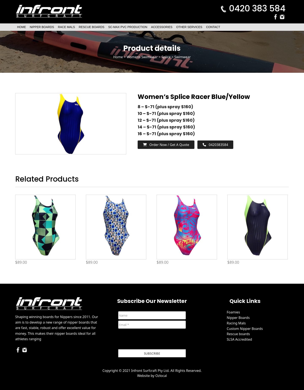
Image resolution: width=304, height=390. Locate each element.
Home (21, 27)
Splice (166, 57)
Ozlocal (161, 375)
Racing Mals (236, 323)
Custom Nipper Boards (245, 328)
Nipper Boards (42, 27)
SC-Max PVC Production (127, 27)
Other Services (189, 27)
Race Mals (66, 27)
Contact (213, 27)
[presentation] (150, 340)
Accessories (161, 27)
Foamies (233, 312)
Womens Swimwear (142, 57)
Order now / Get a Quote (166, 144)
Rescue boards (238, 334)
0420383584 (215, 144)
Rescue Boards (91, 27)
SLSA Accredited (239, 339)
